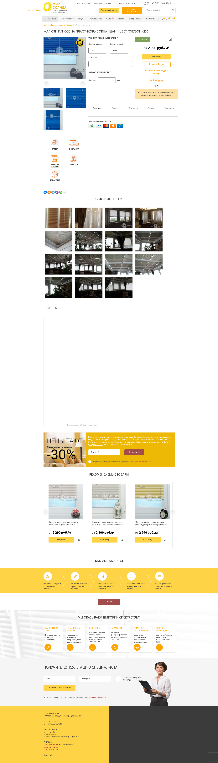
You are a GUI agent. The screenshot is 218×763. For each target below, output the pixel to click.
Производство (133, 720)
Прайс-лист (109, 602)
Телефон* (95, 452)
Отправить (133, 452)
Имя (48, 679)
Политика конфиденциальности (102, 761)
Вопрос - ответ (159, 735)
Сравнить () (162, 19)
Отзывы (130, 727)
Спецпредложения (161, 725)
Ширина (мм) (95, 44)
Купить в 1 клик (156, 64)
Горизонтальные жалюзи (98, 723)
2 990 (152, 48)
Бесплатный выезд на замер (156, 72)
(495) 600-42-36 (51, 750)
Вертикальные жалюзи (97, 718)
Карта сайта (48, 755)
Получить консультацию (59, 688)
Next (173, 512)
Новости (131, 725)
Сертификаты (133, 723)
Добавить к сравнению (171, 39)
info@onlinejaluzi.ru (127, 4)
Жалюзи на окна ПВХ (97, 730)
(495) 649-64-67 (51, 747)
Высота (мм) (120, 44)
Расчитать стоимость (132, 10)
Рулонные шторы (95, 727)
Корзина (172, 19)
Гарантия (157, 730)
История (131, 718)
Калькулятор (142, 747)
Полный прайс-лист (96, 732)
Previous (46, 512)
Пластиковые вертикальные (100, 720)
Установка (157, 727)
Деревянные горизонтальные (100, 725)
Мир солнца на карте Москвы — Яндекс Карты (82, 425)
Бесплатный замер (109, 10)
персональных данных (142, 462)
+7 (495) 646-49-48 (161, 3)
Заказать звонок (87, 10)
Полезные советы (160, 732)
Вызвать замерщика (161, 723)
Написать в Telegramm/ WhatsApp (132, 679)
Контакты (131, 730)
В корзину (156, 56)
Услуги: (92, 58)
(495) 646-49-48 (51, 745)
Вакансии (131, 732)
